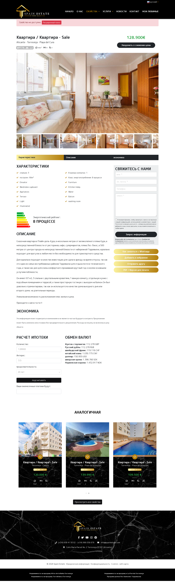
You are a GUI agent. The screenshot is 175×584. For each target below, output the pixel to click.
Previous (20, 93)
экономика (118, 157)
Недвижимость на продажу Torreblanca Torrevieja (51, 576)
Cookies (114, 564)
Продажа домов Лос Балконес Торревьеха (124, 576)
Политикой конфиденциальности (126, 224)
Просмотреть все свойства (87, 502)
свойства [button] (93, 11)
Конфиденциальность (100, 564)
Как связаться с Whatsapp (136, 251)
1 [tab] (86, 493)
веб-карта (124, 564)
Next (155, 93)
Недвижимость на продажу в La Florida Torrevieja (124, 573)
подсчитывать (39, 380)
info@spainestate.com (110, 542)
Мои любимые (150, 11)
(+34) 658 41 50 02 (67, 542)
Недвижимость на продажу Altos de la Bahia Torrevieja (51, 573)
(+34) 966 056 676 (86, 542)
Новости (121, 11)
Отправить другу (136, 263)
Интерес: (21, 355)
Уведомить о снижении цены (136, 45)
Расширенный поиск (51, 22)
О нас (80, 11)
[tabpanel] (40, 456)
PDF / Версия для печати (136, 270)
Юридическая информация (77, 564)
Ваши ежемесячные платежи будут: (34, 386)
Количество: (23, 344)
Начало (69, 11)
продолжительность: (27, 366)
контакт (134, 11)
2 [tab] (88, 493)
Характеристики (27, 157)
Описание (71, 157)
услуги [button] (108, 11)
